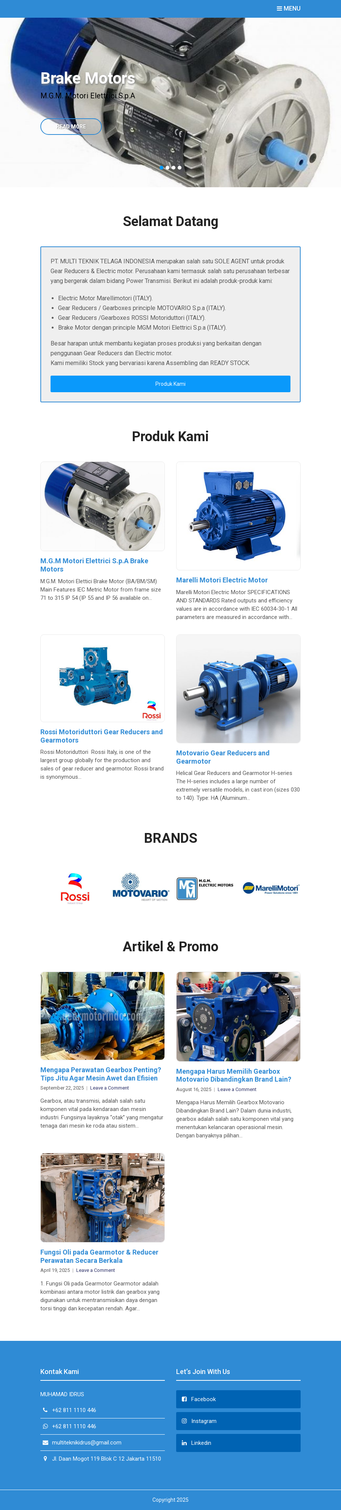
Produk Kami (170, 384)
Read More (71, 127)
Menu (289, 8)
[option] (170, 102)
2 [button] (167, 168)
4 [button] (179, 168)
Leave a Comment (109, 1088)
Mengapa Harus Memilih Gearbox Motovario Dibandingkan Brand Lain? (233, 1075)
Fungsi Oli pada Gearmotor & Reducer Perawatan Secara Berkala (99, 1256)
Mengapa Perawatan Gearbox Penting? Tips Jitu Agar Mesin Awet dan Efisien (100, 1074)
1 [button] (161, 168)
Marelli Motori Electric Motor (222, 580)
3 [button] (173, 168)
